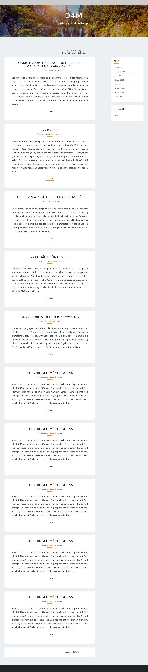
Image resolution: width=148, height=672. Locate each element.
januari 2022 (119, 92)
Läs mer (50, 111)
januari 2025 (119, 80)
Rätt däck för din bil (49, 257)
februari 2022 (120, 88)
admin (57, 70)
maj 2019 (118, 96)
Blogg (117, 115)
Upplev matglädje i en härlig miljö (49, 197)
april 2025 (118, 76)
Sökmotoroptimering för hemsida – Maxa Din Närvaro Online (49, 64)
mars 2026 (119, 68)
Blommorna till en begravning (50, 317)
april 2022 (118, 84)
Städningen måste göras (50, 373)
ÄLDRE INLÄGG (72, 652)
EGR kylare (50, 130)
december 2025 (120, 72)
